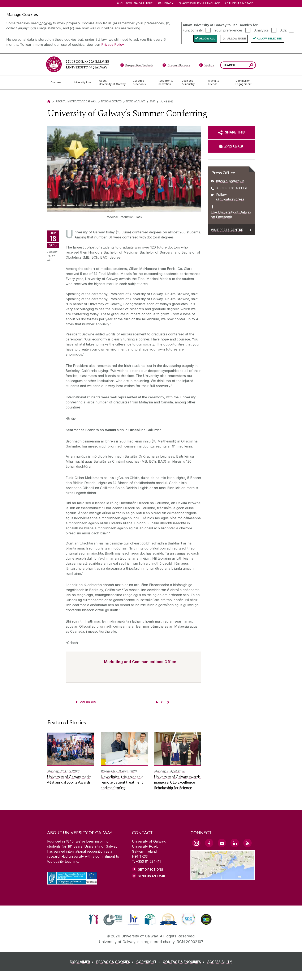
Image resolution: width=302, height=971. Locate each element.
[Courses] (58, 82)
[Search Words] (238, 65)
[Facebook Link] (209, 843)
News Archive (135, 101)
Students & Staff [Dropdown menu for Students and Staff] (240, 3)
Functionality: (193, 30)
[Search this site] (251, 65)
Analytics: (261, 30)
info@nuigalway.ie (230, 181)
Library (168, 3)
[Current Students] (176, 65)
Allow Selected (269, 38)
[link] (93, 919)
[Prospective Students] (136, 65)
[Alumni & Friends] (218, 82)
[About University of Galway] (112, 82)
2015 (152, 101)
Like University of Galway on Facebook (231, 214)
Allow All (207, 38)
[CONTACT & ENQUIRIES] (184, 961)
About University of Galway (76, 101)
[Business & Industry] (191, 82)
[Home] (48, 101)
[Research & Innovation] (166, 82)
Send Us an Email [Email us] (152, 876)
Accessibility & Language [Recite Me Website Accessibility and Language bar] (199, 3)
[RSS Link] (247, 843)
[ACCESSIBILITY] (219, 961)
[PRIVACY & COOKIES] (115, 961)
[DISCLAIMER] (82, 961)
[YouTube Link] (222, 843)
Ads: (283, 30)
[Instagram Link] (196, 843)
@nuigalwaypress (230, 199)
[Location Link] (222, 877)
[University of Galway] (77, 64)
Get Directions (150, 869)
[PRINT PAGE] (231, 146)
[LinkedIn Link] (234, 843)
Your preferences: (228, 30)
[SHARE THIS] (231, 132)
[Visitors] (206, 65)
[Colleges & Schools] (142, 82)
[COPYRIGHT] (149, 961)
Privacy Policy (112, 44)
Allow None (236, 38)
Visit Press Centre (227, 230)
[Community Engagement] (243, 82)
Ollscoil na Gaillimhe (136, 3)
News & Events (111, 101)
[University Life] (82, 82)
